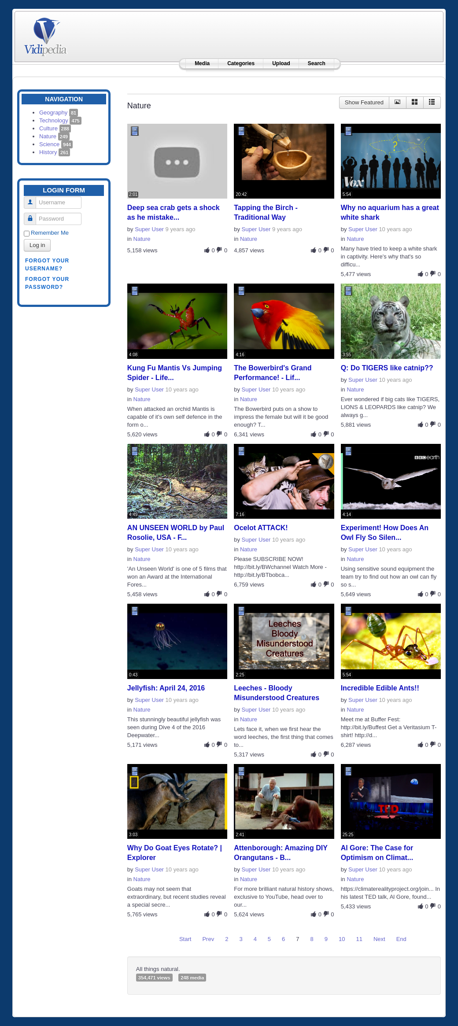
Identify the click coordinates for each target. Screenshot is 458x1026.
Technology (60, 120)
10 (342, 939)
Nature (54, 136)
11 (359, 939)
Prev (208, 939)
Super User (149, 229)
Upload (281, 63)
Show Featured (364, 102)
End (401, 939)
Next (379, 939)
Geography (58, 112)
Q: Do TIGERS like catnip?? (387, 368)
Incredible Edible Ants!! (380, 688)
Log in (37, 245)
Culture (55, 128)
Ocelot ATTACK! (261, 527)
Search (316, 63)
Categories (241, 63)
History (54, 152)
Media (202, 63)
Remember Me (50, 232)
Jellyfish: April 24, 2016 (166, 688)
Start (185, 939)
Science (56, 144)
